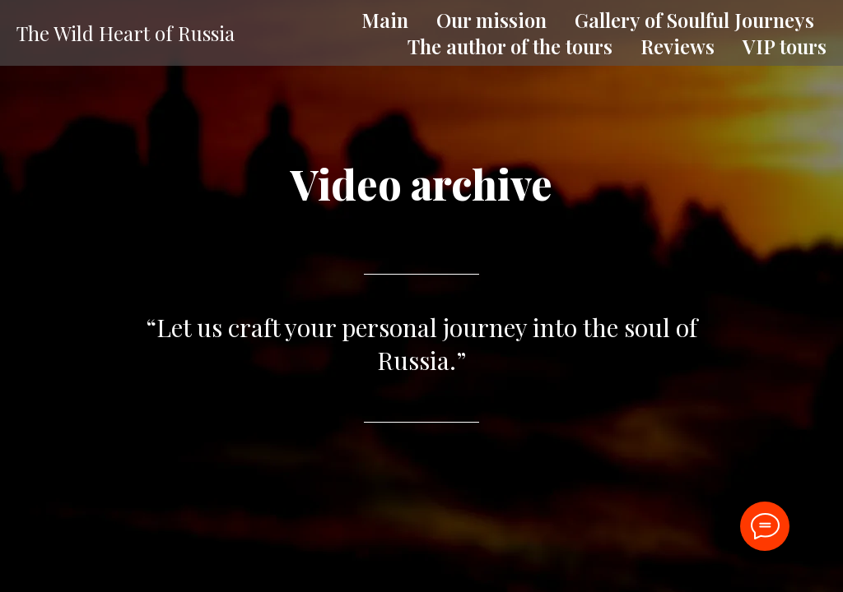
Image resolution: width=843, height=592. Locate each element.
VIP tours (785, 46)
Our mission (491, 20)
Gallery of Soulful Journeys (694, 20)
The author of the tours (510, 46)
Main (384, 20)
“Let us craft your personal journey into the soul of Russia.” (421, 344)
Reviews (677, 46)
